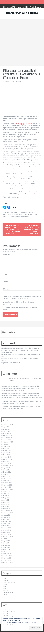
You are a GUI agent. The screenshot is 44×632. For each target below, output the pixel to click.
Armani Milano (32, 212)
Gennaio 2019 (6, 553)
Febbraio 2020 (6, 528)
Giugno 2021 (6, 496)
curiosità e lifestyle (12, 212)
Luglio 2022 (6, 468)
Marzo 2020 (6, 526)
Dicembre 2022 (7, 459)
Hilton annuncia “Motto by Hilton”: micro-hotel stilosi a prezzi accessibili (31, 230)
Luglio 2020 (6, 517)
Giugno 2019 (6, 543)
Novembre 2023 (7, 438)
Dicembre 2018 (7, 556)
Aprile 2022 (6, 474)
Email (5, 281)
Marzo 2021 (6, 502)
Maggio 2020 (6, 521)
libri (4, 586)
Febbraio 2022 (6, 478)
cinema (5, 580)
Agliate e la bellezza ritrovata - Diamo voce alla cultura (18, 401)
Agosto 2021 (6, 491)
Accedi (5, 610)
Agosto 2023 (6, 444)
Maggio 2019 (6, 545)
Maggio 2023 (6, 450)
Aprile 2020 (6, 523)
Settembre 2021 (7, 489)
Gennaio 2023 (6, 457)
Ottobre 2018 (6, 560)
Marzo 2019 (6, 549)
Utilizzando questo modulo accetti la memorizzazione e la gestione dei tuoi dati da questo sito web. (22, 297)
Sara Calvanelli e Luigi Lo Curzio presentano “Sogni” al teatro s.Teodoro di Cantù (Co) (12, 230)
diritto (5, 584)
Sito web (6, 289)
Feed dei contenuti (9, 612)
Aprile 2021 (6, 500)
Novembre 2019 (7, 532)
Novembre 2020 (7, 511)
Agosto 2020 (6, 515)
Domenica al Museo (16, 214)
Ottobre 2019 (6, 534)
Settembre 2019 (7, 536)
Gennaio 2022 (6, 480)
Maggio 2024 (6, 429)
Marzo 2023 (6, 455)
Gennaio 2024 (6, 433)
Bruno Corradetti (14, 378)
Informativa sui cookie (9, 624)
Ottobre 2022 (6, 463)
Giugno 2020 (6, 519)
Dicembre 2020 (7, 508)
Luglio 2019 (6, 541)
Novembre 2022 (7, 461)
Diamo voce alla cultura (22, 12)
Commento (7, 254)
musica (5, 590)
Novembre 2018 (7, 558)
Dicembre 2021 (7, 483)
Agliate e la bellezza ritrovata (11, 363)
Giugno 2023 (6, 448)
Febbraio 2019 (6, 551)
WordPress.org (8, 616)
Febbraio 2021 (6, 504)
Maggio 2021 (6, 498)
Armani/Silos (7, 214)
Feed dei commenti (9, 614)
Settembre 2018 (7, 562)
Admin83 (18, 81)
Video (5, 594)
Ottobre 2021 (6, 487)
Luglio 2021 (6, 493)
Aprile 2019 (6, 547)
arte (5, 212)
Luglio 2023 (6, 446)
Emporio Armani (27, 214)
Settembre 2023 (7, 442)
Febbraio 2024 (6, 431)
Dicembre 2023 (7, 435)
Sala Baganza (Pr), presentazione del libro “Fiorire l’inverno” (22, 7)
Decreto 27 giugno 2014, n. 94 (23, 124)
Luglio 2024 (6, 427)
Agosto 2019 (6, 538)
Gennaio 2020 (6, 530)
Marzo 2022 (6, 476)
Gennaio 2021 (6, 506)
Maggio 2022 (6, 472)
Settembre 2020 (7, 513)
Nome (5, 274)
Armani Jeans (23, 212)
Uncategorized (8, 592)
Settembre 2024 (7, 425)
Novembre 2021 (7, 485)
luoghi (5, 588)
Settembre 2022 (7, 465)
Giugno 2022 (6, 470)
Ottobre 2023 (6, 440)
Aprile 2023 (6, 453)
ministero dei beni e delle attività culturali (19, 216)
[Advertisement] (22, 42)
